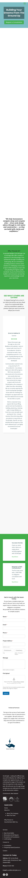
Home (6, 808)
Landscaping (7, 839)
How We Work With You (11, 822)
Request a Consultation (14, 24)
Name (5, 616)
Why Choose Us (8, 820)
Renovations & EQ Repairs (11, 835)
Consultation (7, 845)
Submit (6, 693)
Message (5, 658)
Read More (15, 557)
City (4, 653)
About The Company (12, 813)
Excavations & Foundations (11, 837)
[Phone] (14, 636)
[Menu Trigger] (25, 3)
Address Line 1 (6, 647)
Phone (5, 633)
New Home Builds (9, 833)
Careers (5, 851)
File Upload (6, 673)
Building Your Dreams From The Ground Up (14, 14)
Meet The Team (11, 815)
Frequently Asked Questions (12, 847)
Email (5, 624)
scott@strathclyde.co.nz (14, 870)
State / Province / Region (19, 653)
